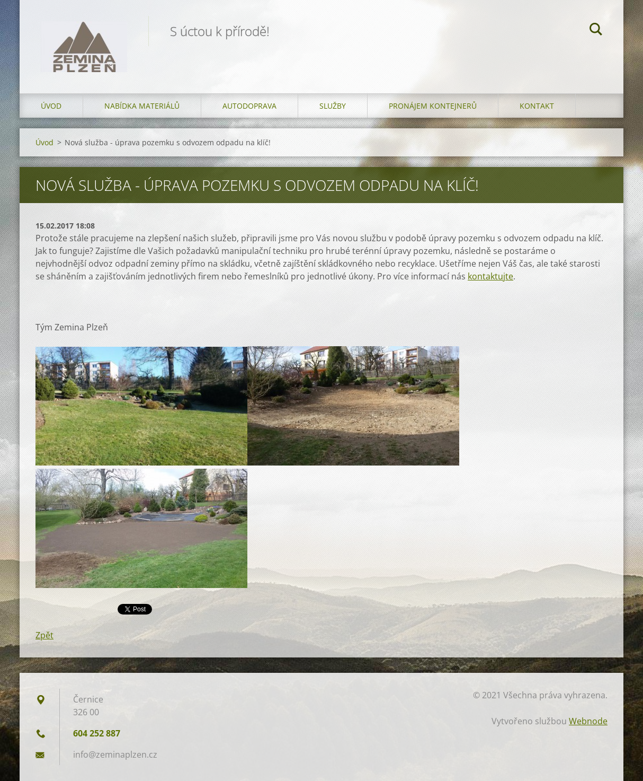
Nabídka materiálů (142, 106)
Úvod (51, 106)
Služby (332, 106)
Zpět (44, 635)
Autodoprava (249, 106)
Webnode (588, 721)
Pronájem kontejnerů (433, 106)
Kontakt (537, 106)
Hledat (596, 30)
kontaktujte (490, 276)
